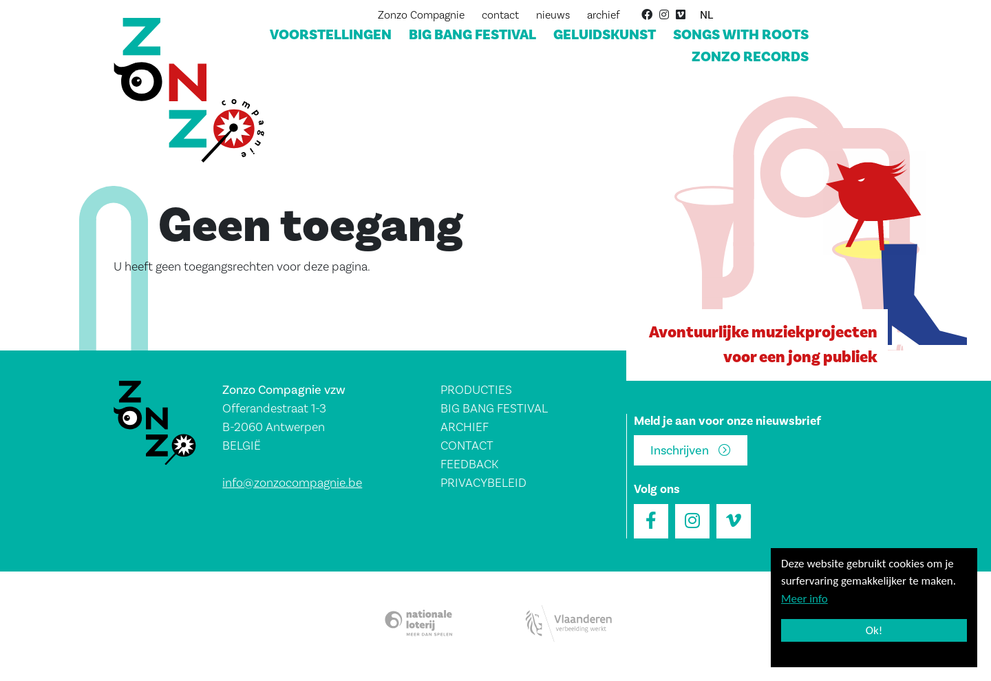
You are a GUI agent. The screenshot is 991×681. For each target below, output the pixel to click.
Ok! (874, 630)
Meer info (804, 598)
